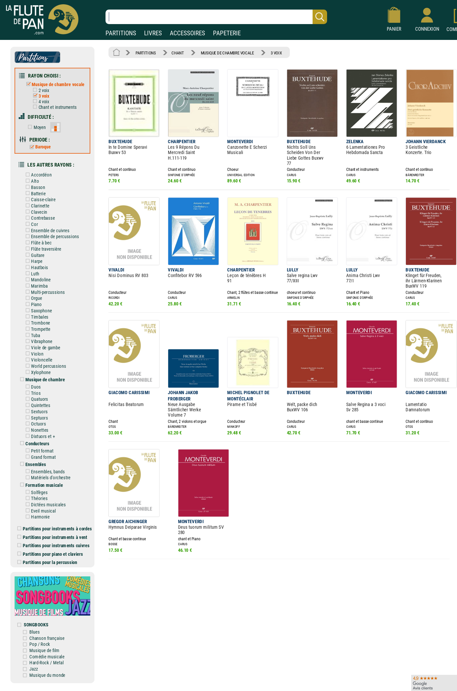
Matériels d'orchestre (47, 477)
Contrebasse (39, 218)
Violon (33, 353)
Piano (32, 304)
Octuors (34, 423)
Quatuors (35, 398)
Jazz (34, 668)
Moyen (35, 127)
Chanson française (47, 637)
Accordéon (37, 174)
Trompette (36, 328)
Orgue (32, 297)
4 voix (39, 101)
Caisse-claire (39, 199)
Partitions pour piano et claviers (50, 553)
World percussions (44, 365)
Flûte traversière (42, 248)
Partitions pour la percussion (47, 561)
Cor (30, 224)
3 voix (39, 96)
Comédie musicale (47, 655)
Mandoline (37, 279)
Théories (35, 497)
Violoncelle (37, 359)
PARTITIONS (121, 33)
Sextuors (35, 411)
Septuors (35, 417)
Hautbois (35, 267)
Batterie (34, 193)
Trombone (36, 322)
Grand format (39, 456)
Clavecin (35, 211)
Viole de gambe (41, 347)
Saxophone (37, 310)
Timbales (35, 316)
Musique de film (45, 649)
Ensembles (31, 463)
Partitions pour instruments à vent (52, 536)
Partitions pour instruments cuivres (53, 545)
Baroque (38, 146)
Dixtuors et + (39, 435)
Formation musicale (40, 484)
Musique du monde (48, 674)
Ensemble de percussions (51, 236)
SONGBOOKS (36, 623)
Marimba (35, 285)
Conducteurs (33, 443)
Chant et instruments (53, 107)
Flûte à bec (37, 242)
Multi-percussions (44, 292)
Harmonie (36, 516)
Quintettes (36, 405)
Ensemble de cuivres (46, 230)
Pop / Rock (40, 643)
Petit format (38, 450)
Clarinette (36, 205)
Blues (35, 631)
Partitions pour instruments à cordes (54, 528)
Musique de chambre (41, 379)
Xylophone (37, 371)
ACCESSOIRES (187, 33)
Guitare (34, 255)
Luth (31, 273)
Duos (32, 386)
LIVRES (153, 33)
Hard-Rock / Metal (47, 662)
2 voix (39, 90)
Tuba (31, 334)
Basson (34, 187)
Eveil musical (39, 510)
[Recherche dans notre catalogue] (216, 17)
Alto (31, 181)
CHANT (177, 52)
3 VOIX (275, 52)
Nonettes (35, 429)
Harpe (33, 261)
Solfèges (35, 491)
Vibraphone (37, 341)
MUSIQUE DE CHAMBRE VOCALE (227, 52)
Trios (32, 392)
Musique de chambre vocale (54, 84)
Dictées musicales (44, 504)
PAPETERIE (227, 33)
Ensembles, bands (44, 471)
